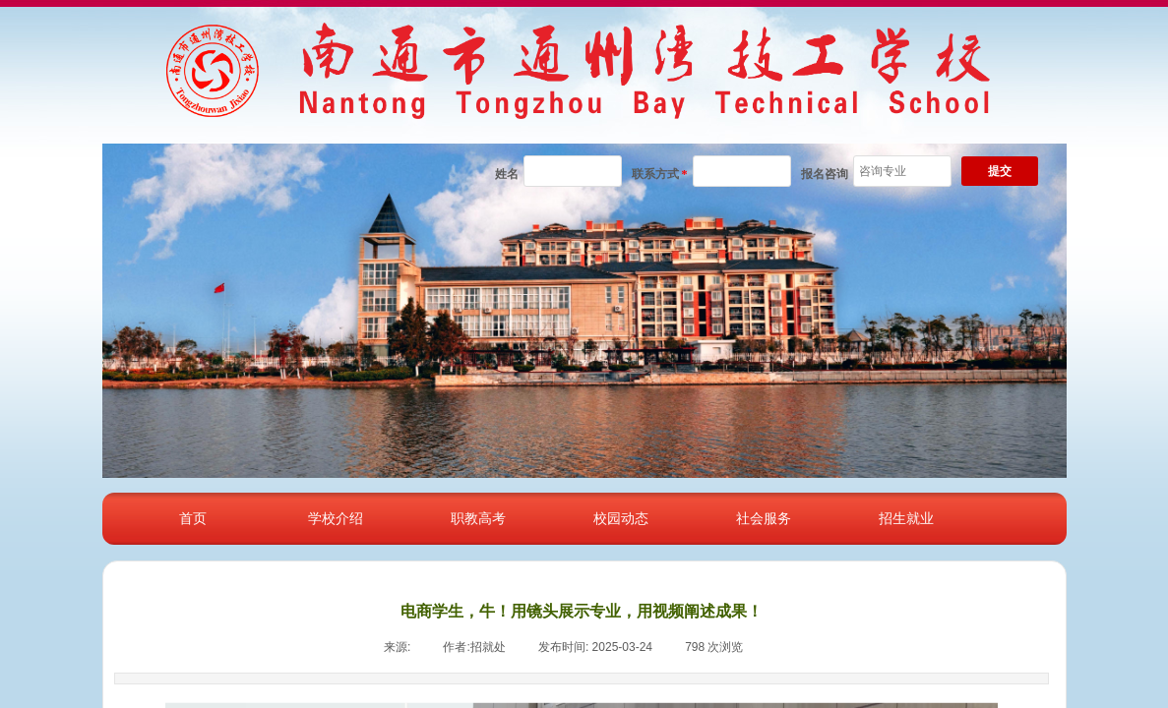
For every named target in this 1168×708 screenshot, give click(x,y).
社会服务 (763, 518)
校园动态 (620, 518)
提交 (1000, 171)
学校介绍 (335, 518)
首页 (193, 518)
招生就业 (906, 518)
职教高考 (478, 518)
